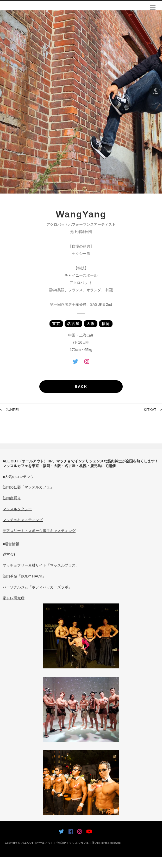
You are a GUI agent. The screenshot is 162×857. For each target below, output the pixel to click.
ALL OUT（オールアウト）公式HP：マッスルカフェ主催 (58, 842)
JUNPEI (12, 410)
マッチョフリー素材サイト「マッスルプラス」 (41, 565)
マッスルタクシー (17, 509)
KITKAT (150, 410)
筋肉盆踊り (12, 498)
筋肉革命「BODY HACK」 (24, 576)
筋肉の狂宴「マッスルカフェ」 (28, 487)
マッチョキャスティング (23, 520)
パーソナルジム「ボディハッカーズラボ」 (37, 587)
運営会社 (10, 554)
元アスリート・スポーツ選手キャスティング (39, 531)
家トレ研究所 (13, 598)
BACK (81, 386)
